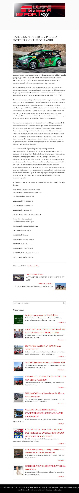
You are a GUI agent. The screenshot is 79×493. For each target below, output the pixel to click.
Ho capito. (58, 490)
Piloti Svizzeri (31, 266)
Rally (37, 266)
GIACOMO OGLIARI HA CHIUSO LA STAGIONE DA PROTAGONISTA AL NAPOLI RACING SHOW (44, 413)
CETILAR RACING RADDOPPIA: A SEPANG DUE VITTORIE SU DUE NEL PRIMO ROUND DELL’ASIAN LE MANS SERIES (44, 433)
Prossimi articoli (46, 284)
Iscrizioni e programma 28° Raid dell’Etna (41, 315)
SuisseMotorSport (39, 10)
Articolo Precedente (35, 274)
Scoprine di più (50, 490)
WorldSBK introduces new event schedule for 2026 (45, 362)
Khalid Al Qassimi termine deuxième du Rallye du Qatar (34, 286)
